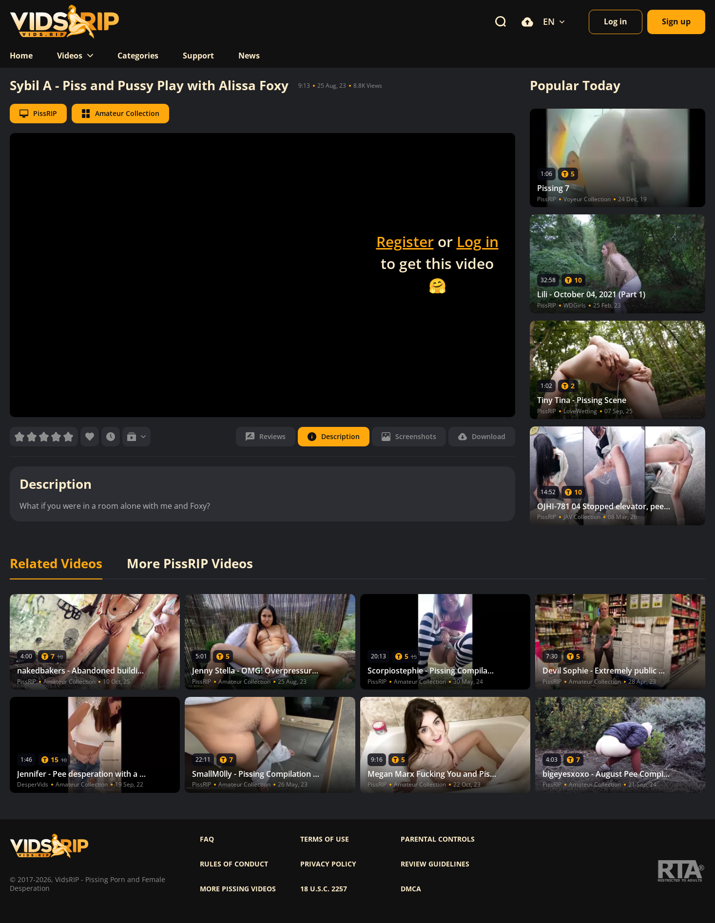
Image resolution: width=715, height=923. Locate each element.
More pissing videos (238, 889)
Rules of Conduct (234, 864)
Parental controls (438, 839)
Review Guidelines (435, 864)
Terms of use (324, 839)
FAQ (207, 839)
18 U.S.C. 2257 (323, 889)
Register (405, 241)
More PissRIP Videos (190, 564)
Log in (478, 241)
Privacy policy (328, 864)
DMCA (411, 889)
